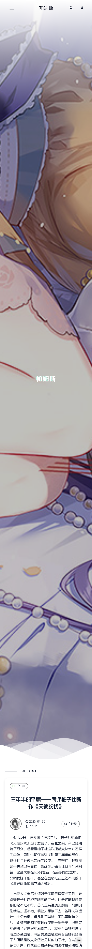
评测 (19, 786)
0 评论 (70, 823)
